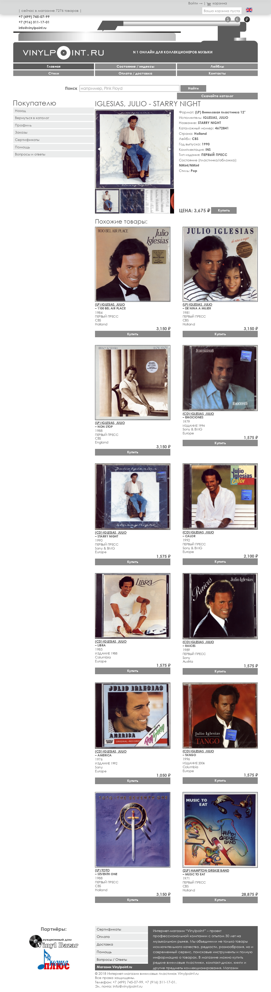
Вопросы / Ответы (112, 959)
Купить (224, 210)
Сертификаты (27, 139)
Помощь (22, 147)
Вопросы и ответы (30, 154)
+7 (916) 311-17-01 (34, 22)
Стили (53, 73)
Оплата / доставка (135, 73)
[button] (169, 114)
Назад (20, 110)
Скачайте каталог (217, 96)
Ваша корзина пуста (222, 11)
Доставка (105, 944)
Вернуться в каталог (32, 118)
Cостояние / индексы (135, 66)
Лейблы (217, 66)
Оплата (103, 936)
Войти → (195, 3)
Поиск (71, 88)
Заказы (21, 132)
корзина (217, 3)
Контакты (217, 73)
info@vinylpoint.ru (32, 28)
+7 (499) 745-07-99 (34, 17)
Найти (193, 88)
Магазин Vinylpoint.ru (114, 967)
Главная (53, 66)
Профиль (23, 125)
